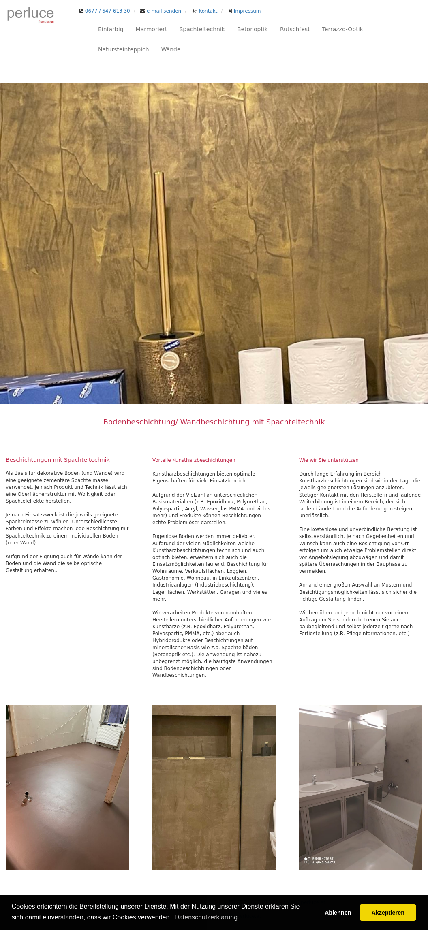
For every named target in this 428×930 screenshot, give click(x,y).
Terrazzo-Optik (342, 29)
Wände (171, 49)
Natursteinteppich (123, 49)
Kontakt (207, 11)
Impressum (246, 11)
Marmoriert (151, 29)
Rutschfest (295, 29)
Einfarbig (111, 29)
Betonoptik (252, 29)
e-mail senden (163, 11)
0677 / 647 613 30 (107, 11)
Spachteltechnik (202, 29)
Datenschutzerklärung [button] (206, 917)
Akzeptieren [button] (387, 912)
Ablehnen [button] (338, 912)
